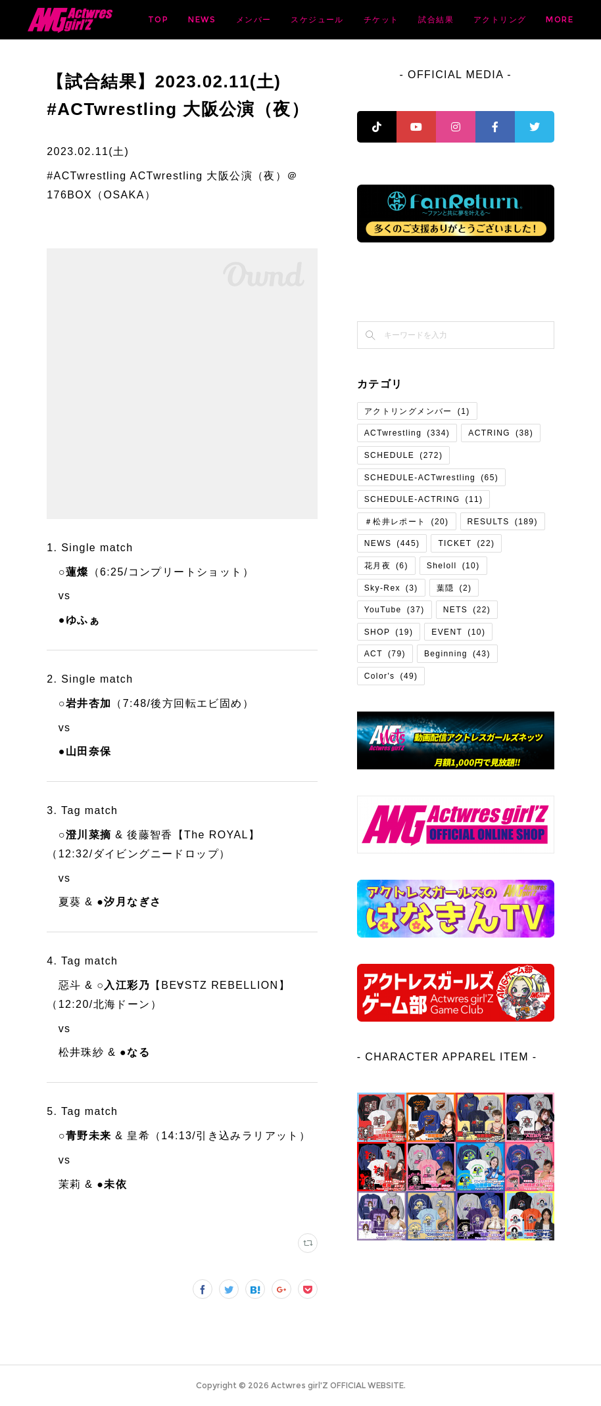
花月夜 (386, 565)
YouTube (394, 609)
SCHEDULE (403, 455)
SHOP (389, 632)
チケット (500, 19)
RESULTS (503, 521)
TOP (277, 19)
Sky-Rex (391, 588)
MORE (551, 19)
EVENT (458, 632)
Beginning (457, 653)
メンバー (373, 19)
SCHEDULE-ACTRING (423, 499)
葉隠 (454, 588)
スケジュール (436, 19)
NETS (467, 609)
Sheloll (453, 565)
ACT (385, 653)
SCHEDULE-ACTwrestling (431, 477)
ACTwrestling (407, 433)
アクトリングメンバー (417, 411)
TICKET (466, 543)
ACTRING (500, 433)
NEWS (321, 19)
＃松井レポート (406, 521)
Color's (391, 676)
